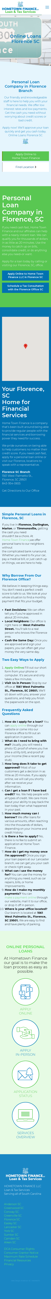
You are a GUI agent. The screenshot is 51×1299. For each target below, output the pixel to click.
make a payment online (20, 897)
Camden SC (12, 1238)
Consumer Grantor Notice (21, 1252)
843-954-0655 (11, 483)
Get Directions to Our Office (20, 490)
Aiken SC (10, 1242)
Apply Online (14, 667)
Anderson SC (12, 1204)
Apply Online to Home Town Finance (26, 156)
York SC (9, 1231)
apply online (18, 725)
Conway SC (11, 1211)
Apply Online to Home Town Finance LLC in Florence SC (25, 275)
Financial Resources (17, 1260)
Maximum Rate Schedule (21, 1256)
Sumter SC (11, 1234)
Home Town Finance (16, 540)
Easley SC (10, 1223)
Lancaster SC (12, 1227)
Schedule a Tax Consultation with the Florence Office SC (25, 287)
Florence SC (12, 1219)
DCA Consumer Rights (19, 1249)
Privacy (9, 1264)
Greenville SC (13, 1215)
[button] (25, 346)
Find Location (26, 167)
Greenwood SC (14, 1208)
